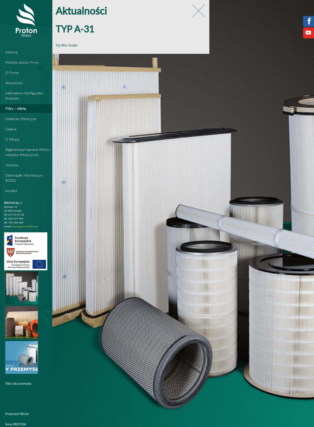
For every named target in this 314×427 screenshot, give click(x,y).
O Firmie (12, 72)
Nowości (12, 165)
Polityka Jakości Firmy (22, 62)
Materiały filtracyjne (20, 119)
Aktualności (14, 83)
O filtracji (12, 139)
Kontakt (11, 191)
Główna (11, 52)
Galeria (10, 129)
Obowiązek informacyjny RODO (24, 177)
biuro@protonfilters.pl (25, 226)
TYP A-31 (75, 29)
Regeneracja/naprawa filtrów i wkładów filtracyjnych (28, 152)
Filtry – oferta (15, 108)
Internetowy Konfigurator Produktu (24, 95)
